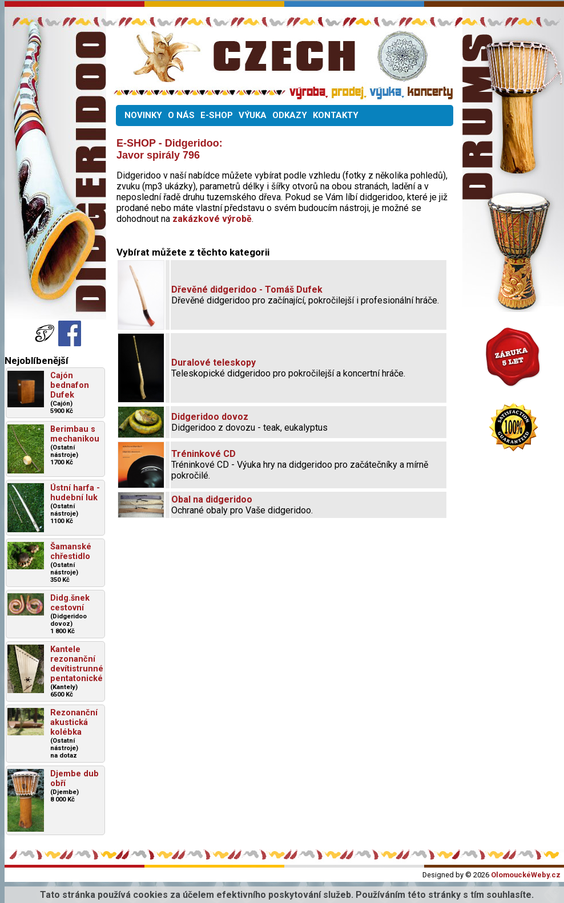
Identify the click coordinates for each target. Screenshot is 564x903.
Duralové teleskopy (213, 362)
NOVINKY (143, 115)
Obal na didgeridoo (211, 499)
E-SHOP (216, 115)
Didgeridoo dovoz (209, 416)
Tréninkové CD (203, 453)
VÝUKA (253, 115)
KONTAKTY (335, 115)
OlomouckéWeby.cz (526, 874)
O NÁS (181, 115)
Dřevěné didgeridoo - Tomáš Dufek (247, 289)
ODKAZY (289, 115)
